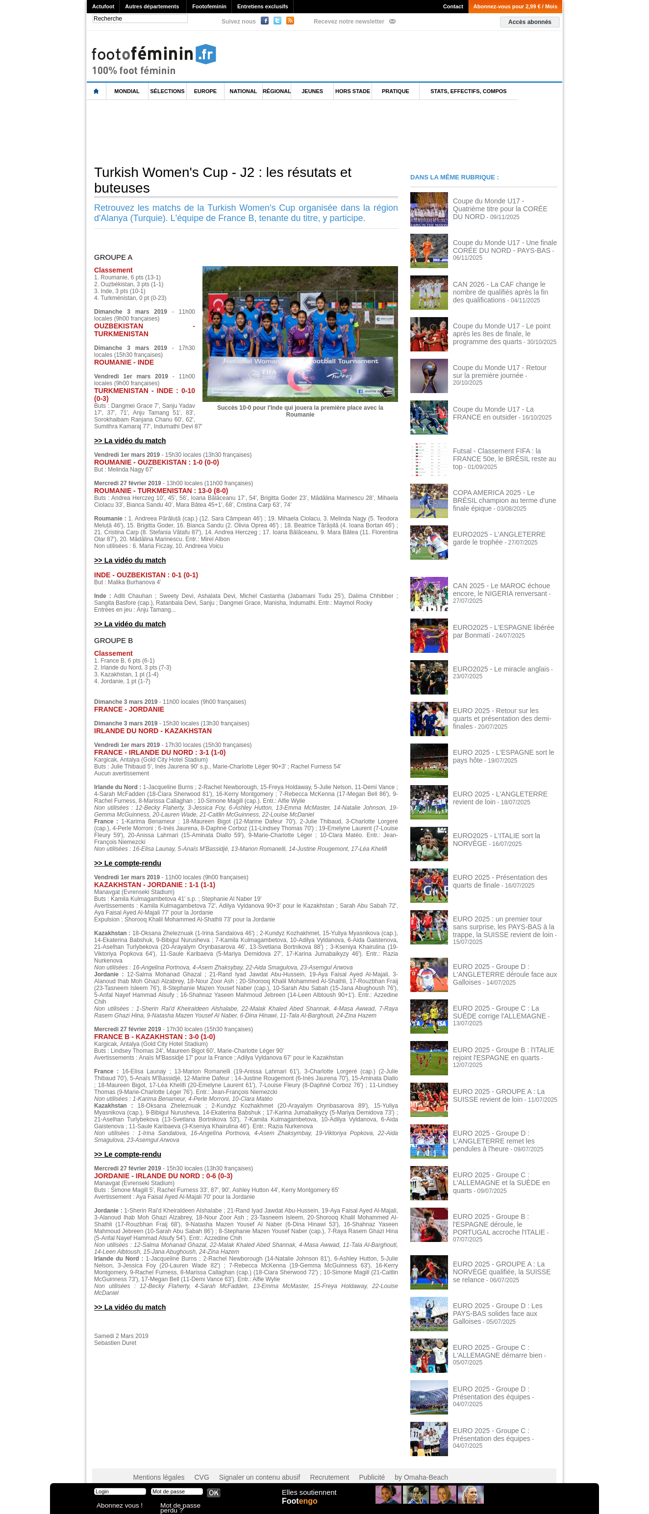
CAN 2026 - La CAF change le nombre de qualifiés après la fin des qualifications (503, 290)
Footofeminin (209, 6)
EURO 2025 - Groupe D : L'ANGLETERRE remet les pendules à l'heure (503, 1133)
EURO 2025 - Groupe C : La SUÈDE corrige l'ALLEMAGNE (501, 1005)
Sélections (167, 91)
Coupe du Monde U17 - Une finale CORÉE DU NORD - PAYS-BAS (497, 245)
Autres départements (152, 6)
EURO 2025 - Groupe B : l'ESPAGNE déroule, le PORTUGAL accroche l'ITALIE (501, 1217)
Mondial (126, 91)
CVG (193, 1465)
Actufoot (103, 6)
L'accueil (96, 91)
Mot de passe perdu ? (186, 1506)
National (243, 91)
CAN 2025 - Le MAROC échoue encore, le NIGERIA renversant (494, 589)
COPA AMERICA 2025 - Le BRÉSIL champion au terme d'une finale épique (503, 495)
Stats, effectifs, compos (468, 91)
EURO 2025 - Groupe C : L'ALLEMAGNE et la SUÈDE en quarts (503, 1172)
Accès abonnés (529, 22)
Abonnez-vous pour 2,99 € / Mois (515, 6)
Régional (277, 91)
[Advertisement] (265, 132)
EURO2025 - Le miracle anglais (494, 668)
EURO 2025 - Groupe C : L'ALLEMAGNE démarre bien (491, 1338)
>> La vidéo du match (126, 440)
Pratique (395, 91)
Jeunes (312, 91)
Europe (205, 91)
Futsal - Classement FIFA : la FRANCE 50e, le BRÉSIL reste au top (503, 454)
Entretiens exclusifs (262, 6)
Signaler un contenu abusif (244, 1465)
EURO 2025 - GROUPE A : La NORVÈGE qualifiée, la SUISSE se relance (499, 1258)
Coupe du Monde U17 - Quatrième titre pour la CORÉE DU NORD (503, 204)
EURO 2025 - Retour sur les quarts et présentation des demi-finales (502, 713)
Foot (302, 1508)
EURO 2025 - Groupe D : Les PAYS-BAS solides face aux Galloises (500, 1297)
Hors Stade (352, 91)
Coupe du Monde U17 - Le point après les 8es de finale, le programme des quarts (503, 332)
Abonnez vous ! (115, 1506)
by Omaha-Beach (387, 1465)
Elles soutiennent (308, 1498)
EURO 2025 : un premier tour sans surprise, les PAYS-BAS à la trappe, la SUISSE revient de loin (502, 925)
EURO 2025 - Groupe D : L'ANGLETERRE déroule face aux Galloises (497, 967)
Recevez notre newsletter (349, 21)
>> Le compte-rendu (124, 861)
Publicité (343, 1465)
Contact (453, 6)
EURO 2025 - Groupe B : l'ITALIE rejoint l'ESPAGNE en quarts (496, 1047)
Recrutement (306, 1465)
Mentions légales (155, 1465)
